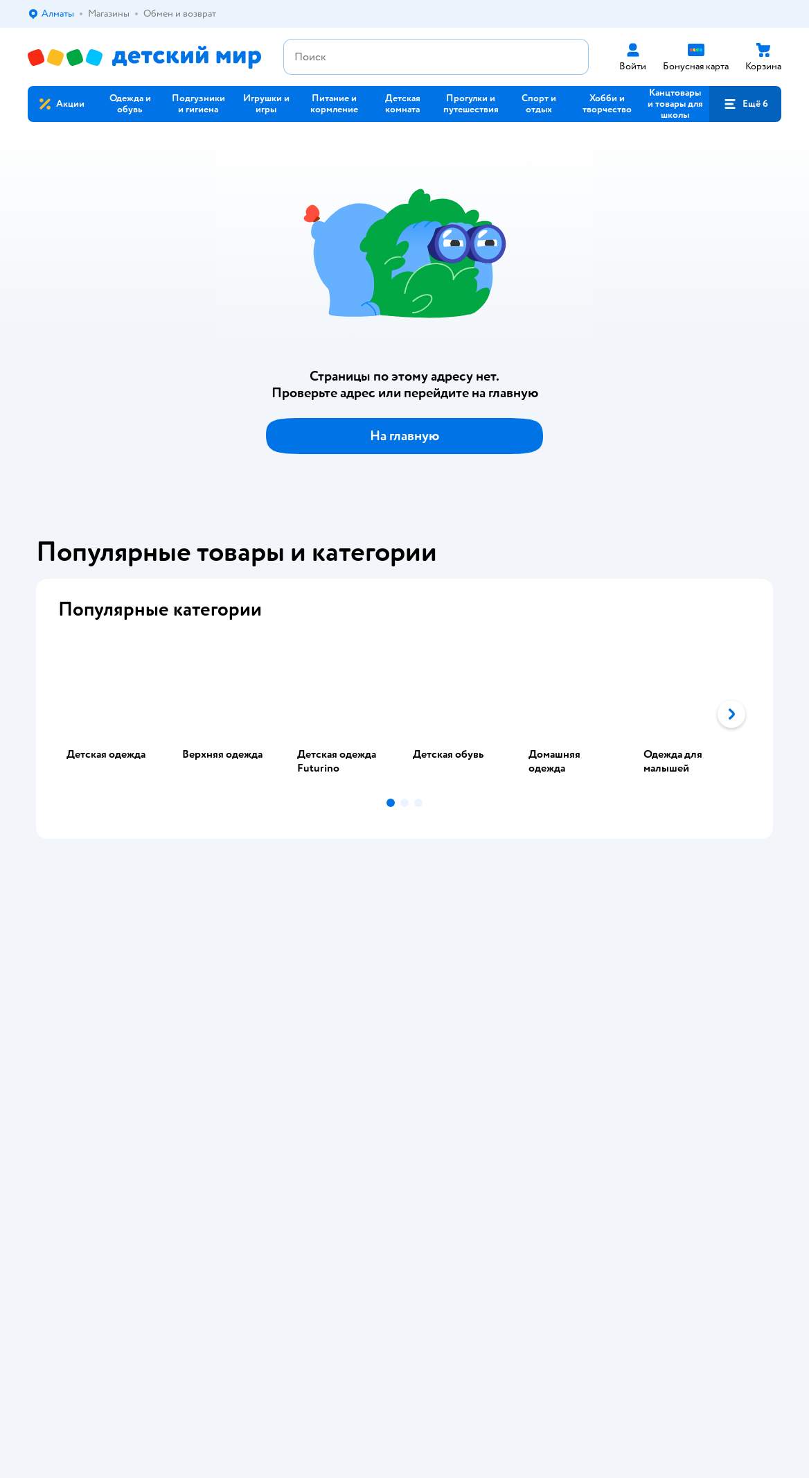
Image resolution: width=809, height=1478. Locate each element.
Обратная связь (284, 1030)
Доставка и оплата (290, 936)
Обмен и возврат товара (303, 953)
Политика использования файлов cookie (322, 1008)
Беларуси (204, 1207)
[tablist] (404, 714)
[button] (745, 104)
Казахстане (151, 1207)
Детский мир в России (76, 1207)
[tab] (116, 714)
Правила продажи (289, 969)
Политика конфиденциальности (320, 986)
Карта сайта (276, 1047)
